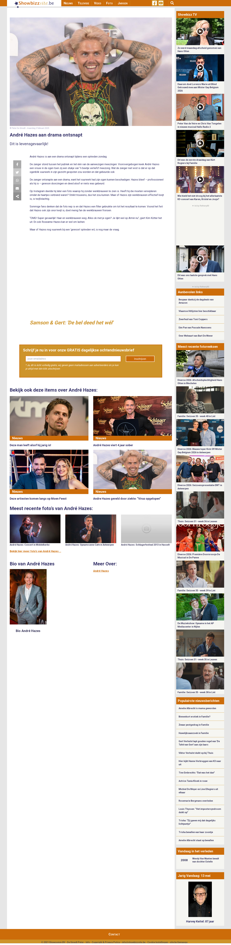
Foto (109, 3)
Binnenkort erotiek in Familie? (194, 716)
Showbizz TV (187, 14)
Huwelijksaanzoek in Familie (194, 733)
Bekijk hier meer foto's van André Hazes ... (35, 551)
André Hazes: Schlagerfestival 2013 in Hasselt (145, 544)
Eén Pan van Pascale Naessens (195, 327)
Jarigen (123, 3)
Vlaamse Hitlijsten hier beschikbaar (197, 311)
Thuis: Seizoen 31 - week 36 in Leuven (197, 521)
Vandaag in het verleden (195, 851)
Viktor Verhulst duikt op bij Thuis (196, 753)
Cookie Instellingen (157, 942)
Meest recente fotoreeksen (198, 347)
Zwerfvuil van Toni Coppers (193, 319)
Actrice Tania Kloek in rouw (193, 781)
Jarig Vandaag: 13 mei (194, 876)
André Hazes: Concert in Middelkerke (29, 544)
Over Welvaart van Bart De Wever (196, 335)
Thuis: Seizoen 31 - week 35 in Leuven (197, 659)
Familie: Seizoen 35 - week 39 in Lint (196, 590)
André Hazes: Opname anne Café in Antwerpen (89, 544)
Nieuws (68, 3)
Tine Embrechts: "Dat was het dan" (197, 772)
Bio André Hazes (28, 631)
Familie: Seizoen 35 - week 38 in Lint (196, 692)
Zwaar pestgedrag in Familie (194, 725)
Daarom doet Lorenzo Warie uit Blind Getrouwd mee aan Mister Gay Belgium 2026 (198, 87)
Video (97, 3)
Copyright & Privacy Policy (106, 942)
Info (88, 942)
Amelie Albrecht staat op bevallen (196, 840)
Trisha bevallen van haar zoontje (196, 832)
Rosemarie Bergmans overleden (196, 801)
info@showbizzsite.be (133, 942)
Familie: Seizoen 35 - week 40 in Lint (196, 416)
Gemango (182, 942)
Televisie (83, 3)
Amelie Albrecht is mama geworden (197, 708)
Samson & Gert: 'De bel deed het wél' (71, 323)
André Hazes (101, 570)
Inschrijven (140, 358)
